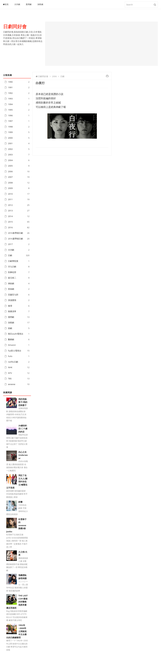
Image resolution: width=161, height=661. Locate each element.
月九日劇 (12, 266)
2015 (10, 221)
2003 (10, 154)
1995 (10, 109)
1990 (10, 81)
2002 (10, 149)
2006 (10, 171)
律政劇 (11, 283)
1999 (10, 132)
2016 (10, 227)
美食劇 (11, 289)
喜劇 (10, 328)
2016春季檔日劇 (15, 233)
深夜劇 (40, 4)
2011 (10, 199)
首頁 (6, 4)
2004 (10, 160)
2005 (10, 165)
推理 (10, 305)
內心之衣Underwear (23, 455)
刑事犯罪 (12, 272)
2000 (10, 137)
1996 (10, 115)
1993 (10, 98)
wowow (11, 384)
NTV (10, 373)
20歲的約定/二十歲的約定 (22, 428)
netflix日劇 (13, 361)
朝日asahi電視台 (15, 333)
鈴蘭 (20, 501)
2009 (10, 188)
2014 (10, 216)
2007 (10, 177)
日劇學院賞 (13, 261)
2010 (10, 193)
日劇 (10, 255)
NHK (10, 367)
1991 (10, 87)
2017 (10, 244)
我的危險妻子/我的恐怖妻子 (22, 402)
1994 (10, 104)
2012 (10, 205)
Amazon (12, 345)
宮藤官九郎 (13, 294)
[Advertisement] (101, 44)
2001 (10, 143)
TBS (10, 378)
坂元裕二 (12, 277)
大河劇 (17, 4)
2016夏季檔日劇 (15, 238)
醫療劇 (11, 339)
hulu (10, 356)
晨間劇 (29, 4)
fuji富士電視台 (14, 350)
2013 (10, 210)
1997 (10, 121)
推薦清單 (12, 311)
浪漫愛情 (12, 300)
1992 (10, 93)
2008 (10, 182)
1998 (10, 126)
